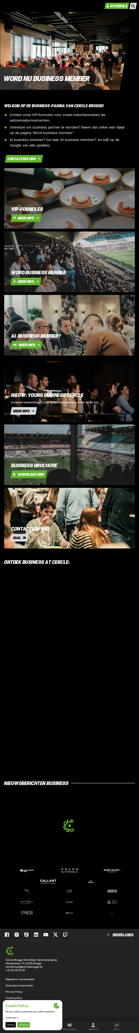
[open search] (133, 6)
